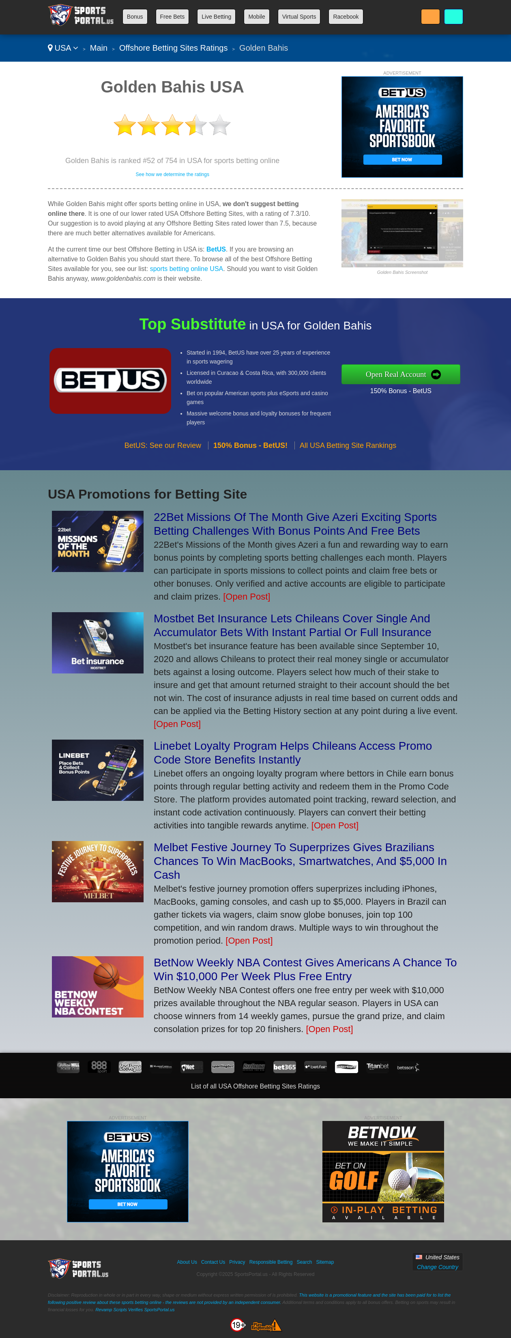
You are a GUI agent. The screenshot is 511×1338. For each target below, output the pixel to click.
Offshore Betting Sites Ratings (173, 47)
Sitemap (325, 1262)
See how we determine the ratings (172, 174)
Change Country (437, 1267)
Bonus (135, 16)
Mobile (256, 16)
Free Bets (172, 16)
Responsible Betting (271, 1262)
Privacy (237, 1262)
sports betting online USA (186, 268)
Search (304, 1262)
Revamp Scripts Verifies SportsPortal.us (134, 1309)
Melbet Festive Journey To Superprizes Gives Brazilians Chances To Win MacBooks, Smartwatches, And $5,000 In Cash (300, 861)
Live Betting (216, 16)
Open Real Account (417, 373)
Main (98, 47)
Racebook (346, 16)
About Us (187, 1262)
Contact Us (213, 1262)
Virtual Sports (299, 16)
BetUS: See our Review (163, 466)
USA (63, 47)
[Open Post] (246, 597)
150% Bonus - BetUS (421, 387)
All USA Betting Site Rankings (348, 466)
